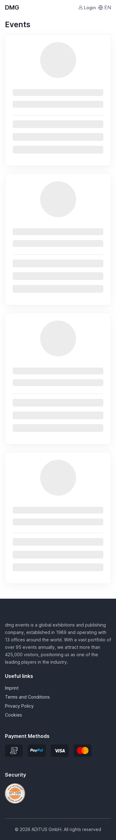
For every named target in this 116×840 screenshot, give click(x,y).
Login (87, 7)
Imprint (12, 688)
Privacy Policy (19, 706)
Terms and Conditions (27, 697)
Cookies (13, 714)
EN (104, 7)
